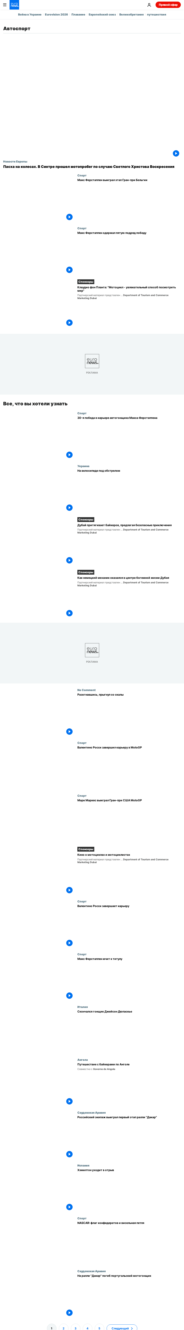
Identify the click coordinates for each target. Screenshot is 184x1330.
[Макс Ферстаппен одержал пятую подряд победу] (129, 253)
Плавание (78, 14)
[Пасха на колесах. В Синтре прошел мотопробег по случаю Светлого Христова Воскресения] (92, 167)
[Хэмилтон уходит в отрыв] (129, 1190)
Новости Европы (15, 161)
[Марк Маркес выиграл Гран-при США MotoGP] (129, 820)
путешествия (156, 14)
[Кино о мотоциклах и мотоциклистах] (129, 874)
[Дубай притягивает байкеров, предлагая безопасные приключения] (129, 544)
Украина (83, 465)
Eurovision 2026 (56, 14)
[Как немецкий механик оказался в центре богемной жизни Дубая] (129, 597)
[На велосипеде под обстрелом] (129, 490)
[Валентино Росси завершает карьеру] (129, 926)
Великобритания (131, 14)
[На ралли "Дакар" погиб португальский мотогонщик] (129, 1295)
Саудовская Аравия (91, 1112)
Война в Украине (30, 14)
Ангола (82, 1059)
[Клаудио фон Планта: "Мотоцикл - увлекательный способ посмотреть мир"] (129, 306)
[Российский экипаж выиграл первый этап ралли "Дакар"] (129, 1137)
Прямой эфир (168, 4)
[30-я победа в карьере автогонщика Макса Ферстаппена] (129, 437)
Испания (83, 1165)
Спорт (82, 175)
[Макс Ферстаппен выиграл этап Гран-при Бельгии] (129, 200)
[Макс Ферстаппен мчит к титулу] (129, 978)
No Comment (86, 689)
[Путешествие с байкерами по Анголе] (129, 1084)
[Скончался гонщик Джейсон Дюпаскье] (129, 1031)
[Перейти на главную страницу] (14, 5)
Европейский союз (102, 14)
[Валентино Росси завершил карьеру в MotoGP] (129, 767)
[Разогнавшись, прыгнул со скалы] (129, 714)
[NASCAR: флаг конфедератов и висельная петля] (129, 1242)
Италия (82, 1006)
